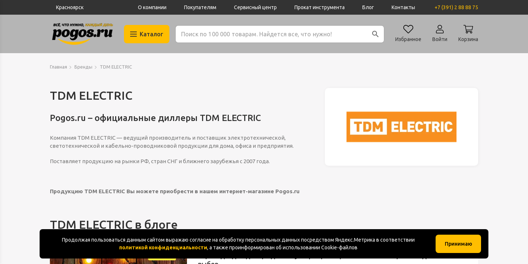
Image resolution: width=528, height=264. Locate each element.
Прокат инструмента (319, 7)
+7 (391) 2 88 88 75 (456, 7)
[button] (375, 34)
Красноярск (70, 7)
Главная (58, 66)
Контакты (403, 7)
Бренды (83, 66)
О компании (152, 7)
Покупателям (200, 7)
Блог (368, 7)
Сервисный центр (255, 7)
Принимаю (458, 244)
